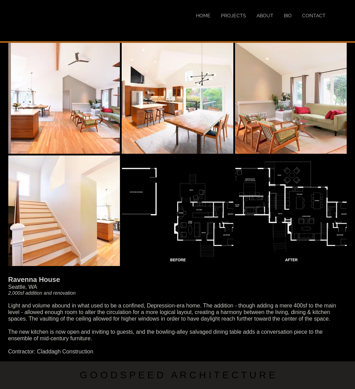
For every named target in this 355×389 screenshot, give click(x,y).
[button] (64, 98)
